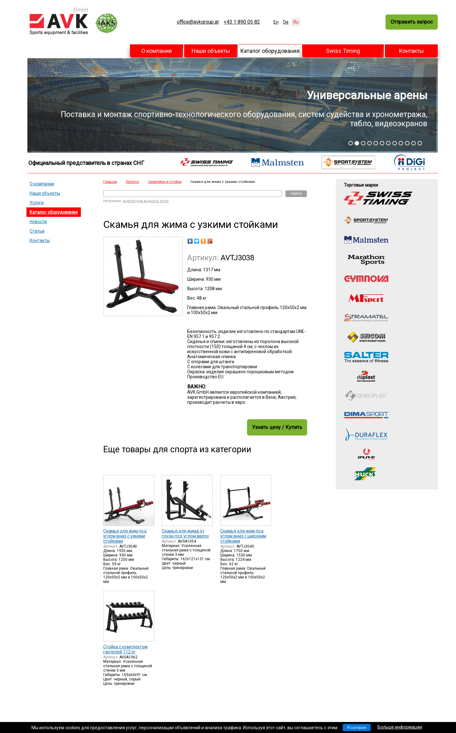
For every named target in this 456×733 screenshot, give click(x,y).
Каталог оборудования (270, 51)
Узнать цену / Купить (277, 427)
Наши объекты (211, 51)
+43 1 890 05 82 (242, 22)
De (286, 22)
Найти (296, 193)
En (276, 22)
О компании (156, 51)
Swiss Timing (343, 51)
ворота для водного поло (146, 201)
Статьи (37, 231)
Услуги (37, 202)
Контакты (411, 51)
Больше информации (400, 727)
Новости (38, 221)
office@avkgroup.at (198, 22)
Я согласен (357, 727)
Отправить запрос (412, 22)
